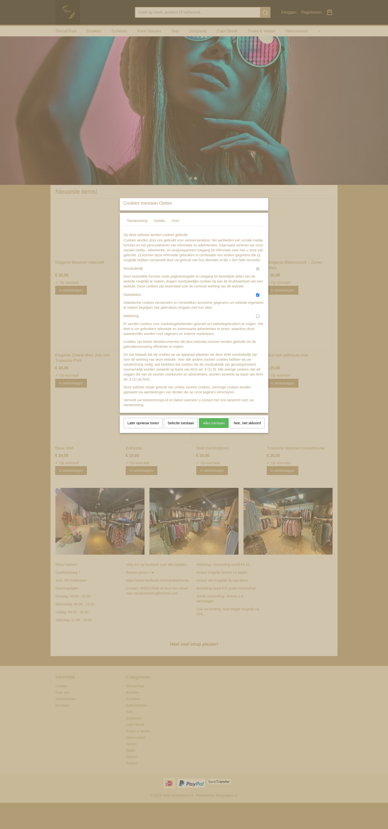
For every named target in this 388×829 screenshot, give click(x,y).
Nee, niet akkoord (247, 433)
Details (159, 230)
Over (175, 230)
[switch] (257, 278)
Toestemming (137, 230)
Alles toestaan (214, 433)
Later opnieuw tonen (143, 433)
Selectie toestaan (181, 433)
